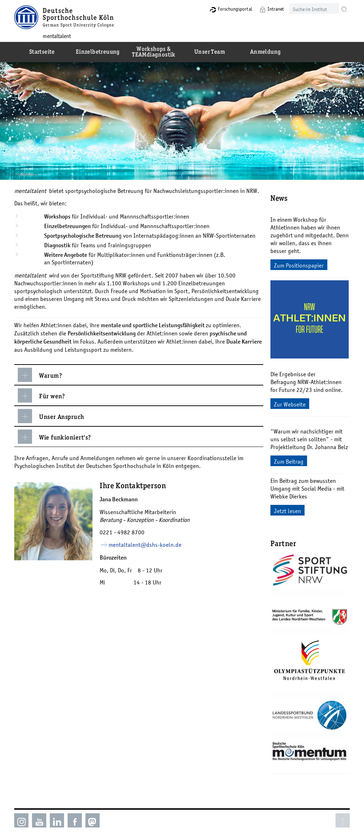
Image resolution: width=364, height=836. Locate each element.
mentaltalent (57, 36)
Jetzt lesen (288, 507)
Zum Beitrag (289, 457)
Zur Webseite (290, 400)
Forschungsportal (234, 9)
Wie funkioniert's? (55, 433)
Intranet (275, 9)
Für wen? (42, 391)
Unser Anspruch (52, 412)
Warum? (41, 371)
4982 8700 (131, 528)
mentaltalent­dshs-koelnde (145, 540)
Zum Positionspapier (300, 261)
